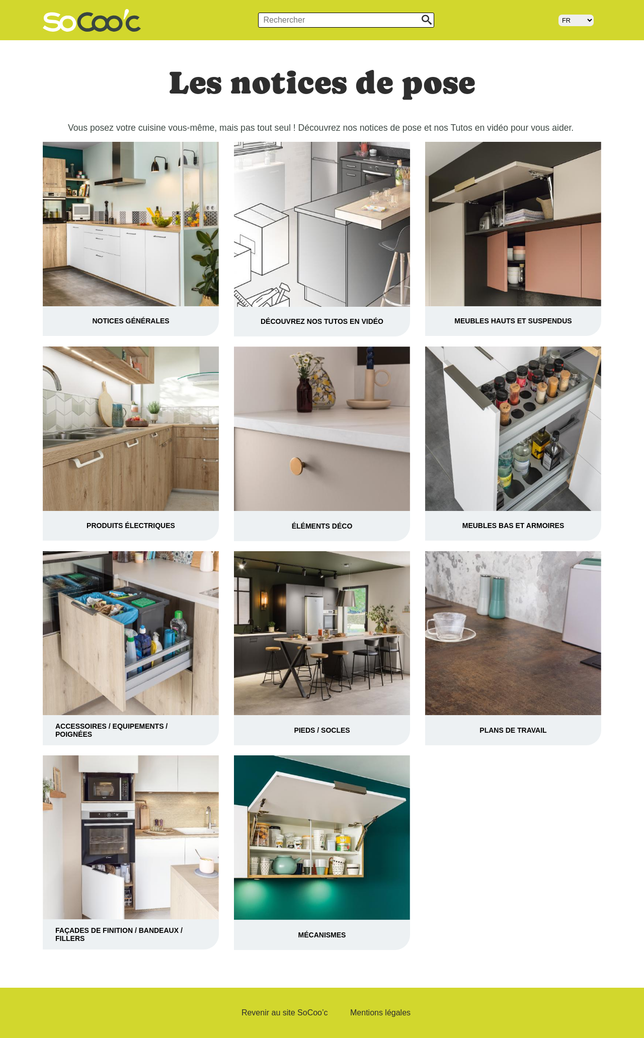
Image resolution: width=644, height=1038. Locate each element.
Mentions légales (380, 1012)
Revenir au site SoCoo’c (285, 1012)
